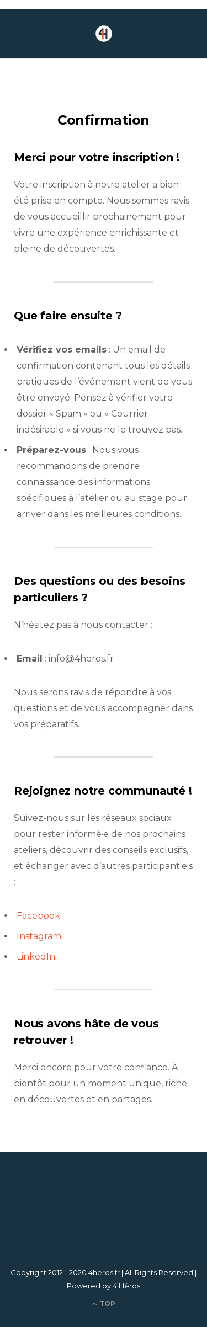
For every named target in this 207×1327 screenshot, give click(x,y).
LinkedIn (36, 956)
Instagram (39, 936)
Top (103, 1303)
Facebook (38, 915)
